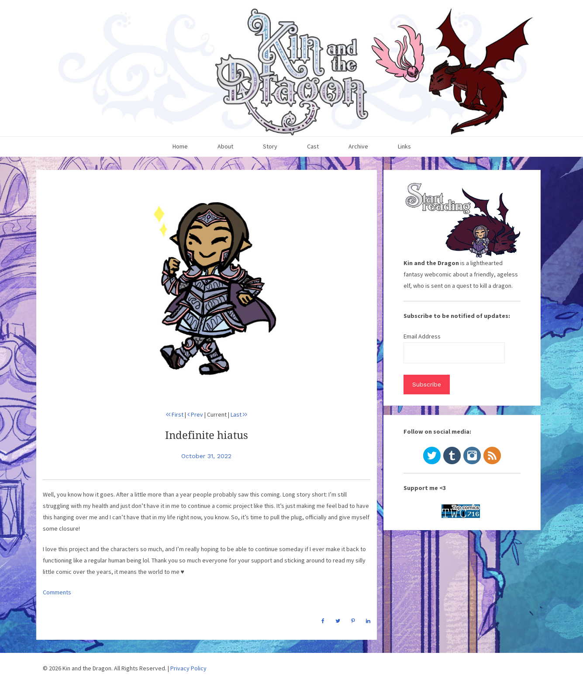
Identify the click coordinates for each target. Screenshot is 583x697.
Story (270, 146)
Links (404, 146)
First (174, 414)
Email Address (422, 336)
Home (180, 146)
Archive (358, 146)
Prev (195, 414)
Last (239, 414)
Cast (313, 146)
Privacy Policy (188, 668)
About (225, 146)
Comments (57, 592)
